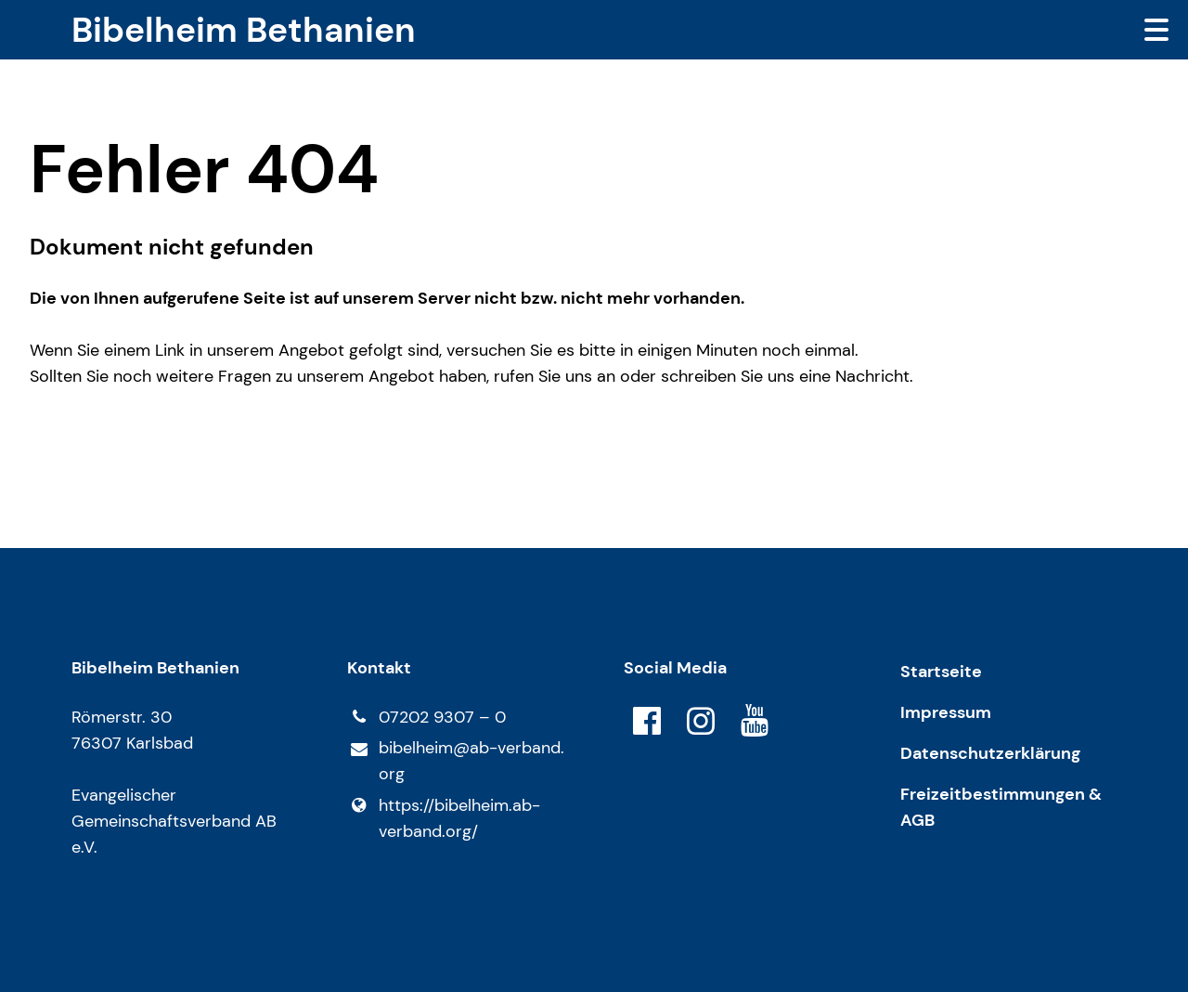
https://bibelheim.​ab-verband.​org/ (443, 818)
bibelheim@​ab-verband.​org (455, 762)
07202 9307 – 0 (426, 717)
